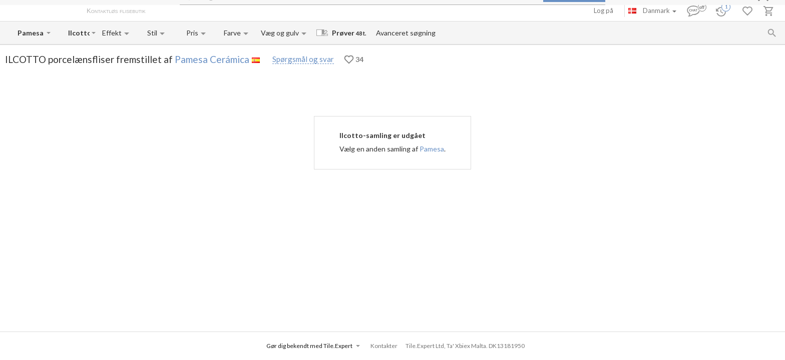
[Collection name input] (79, 32)
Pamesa (432, 148)
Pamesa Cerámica (212, 59)
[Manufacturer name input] (31, 32)
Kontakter (257, 12)
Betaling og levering (208, 12)
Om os (165, 12)
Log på (603, 10)
